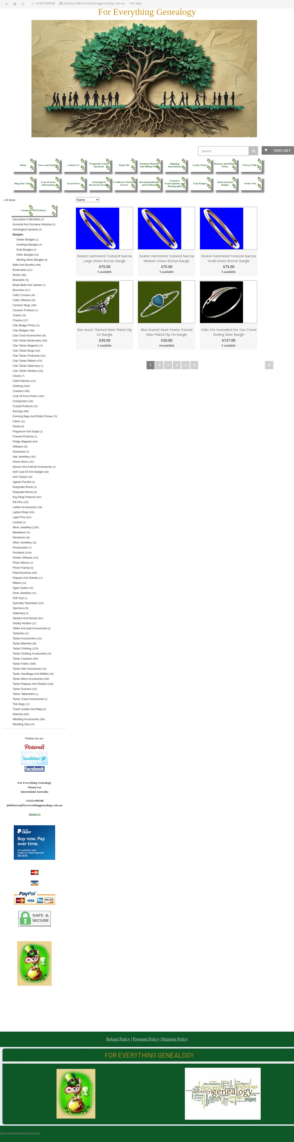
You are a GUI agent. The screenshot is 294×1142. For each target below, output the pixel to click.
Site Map (136, 3)
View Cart (282, 150)
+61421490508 (45, 3)
